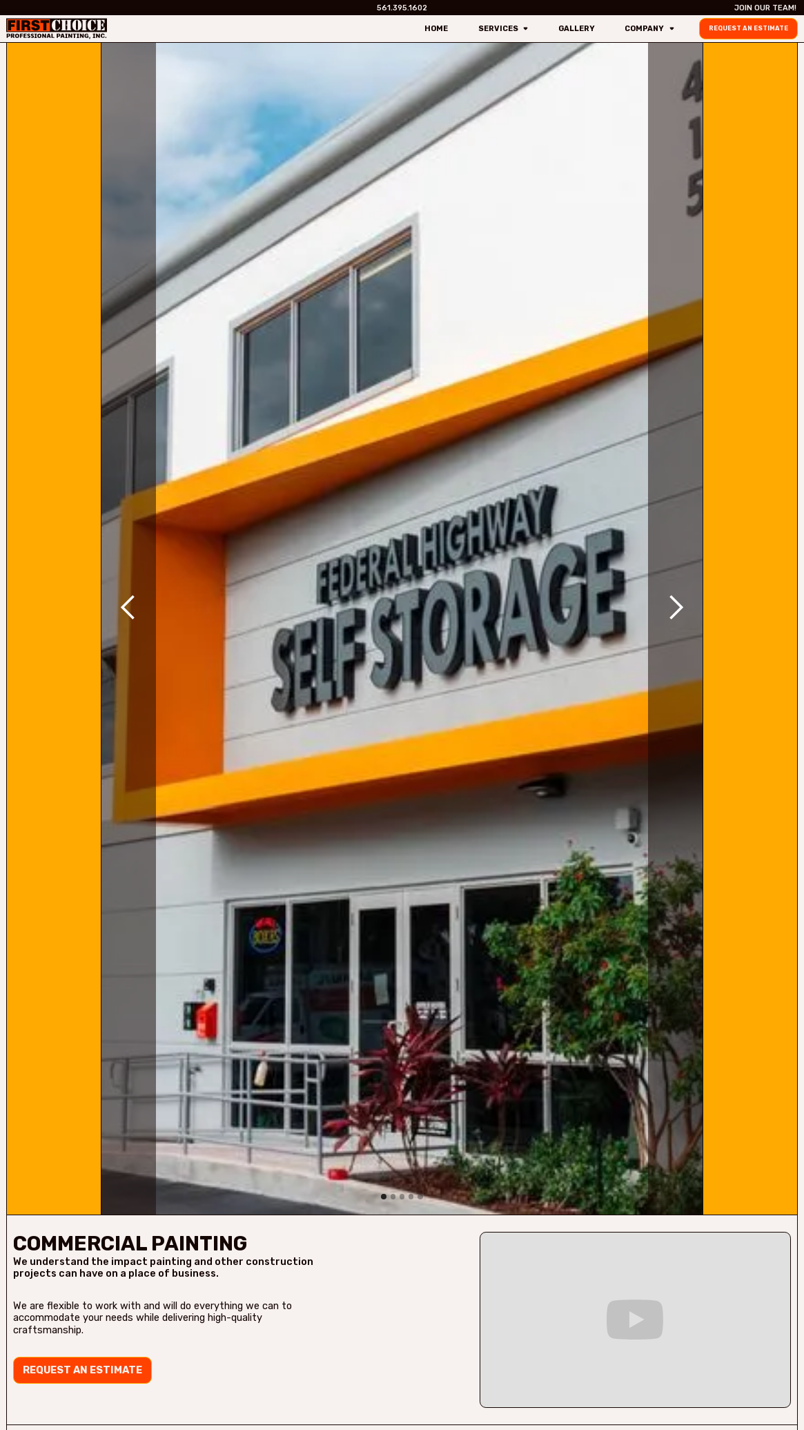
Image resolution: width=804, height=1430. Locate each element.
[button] (128, 607)
